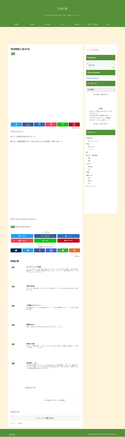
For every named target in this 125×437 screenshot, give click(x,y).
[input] (100, 50)
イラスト (90, 149)
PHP (89, 178)
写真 (87, 172)
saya (101, 108)
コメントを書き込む (45, 418)
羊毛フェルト (91, 146)
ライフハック (90, 186)
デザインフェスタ (93, 141)
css (89, 183)
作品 (12, 226)
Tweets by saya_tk (92, 78)
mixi (89, 169)
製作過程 (19, 226)
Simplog (90, 166)
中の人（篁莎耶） (92, 155)
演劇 (89, 158)
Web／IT (89, 175)
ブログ (88, 164)
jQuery (89, 180)
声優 (89, 161)
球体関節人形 (27, 226)
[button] (113, 50)
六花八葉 (91, 65)
